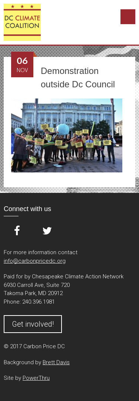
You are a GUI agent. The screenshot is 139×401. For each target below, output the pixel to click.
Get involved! (33, 324)
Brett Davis (56, 362)
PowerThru (36, 378)
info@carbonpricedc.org (35, 261)
